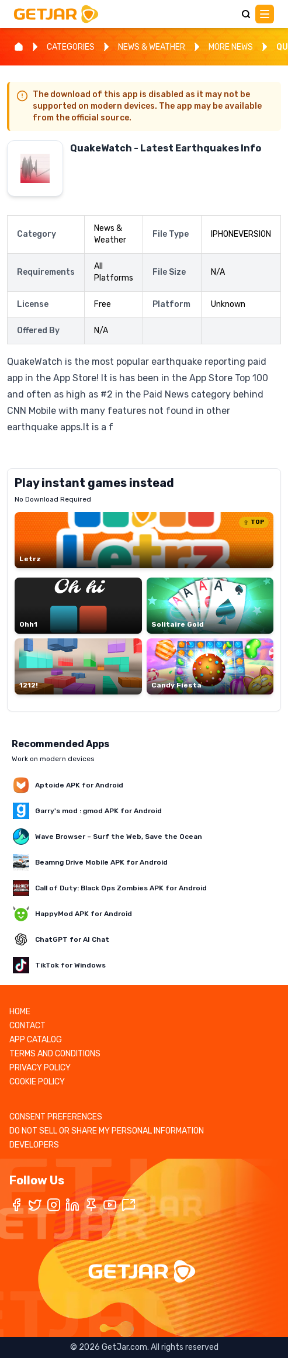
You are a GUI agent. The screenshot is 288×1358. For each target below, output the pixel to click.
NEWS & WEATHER (151, 47)
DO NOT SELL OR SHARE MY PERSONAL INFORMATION (106, 1131)
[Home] (18, 46)
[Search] (246, 14)
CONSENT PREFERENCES (55, 1117)
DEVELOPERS (34, 1145)
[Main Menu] (264, 14)
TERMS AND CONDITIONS (54, 1054)
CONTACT (27, 1026)
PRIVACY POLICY (40, 1068)
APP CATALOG (35, 1040)
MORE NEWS (231, 47)
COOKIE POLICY (37, 1082)
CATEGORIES (71, 47)
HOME (19, 1012)
